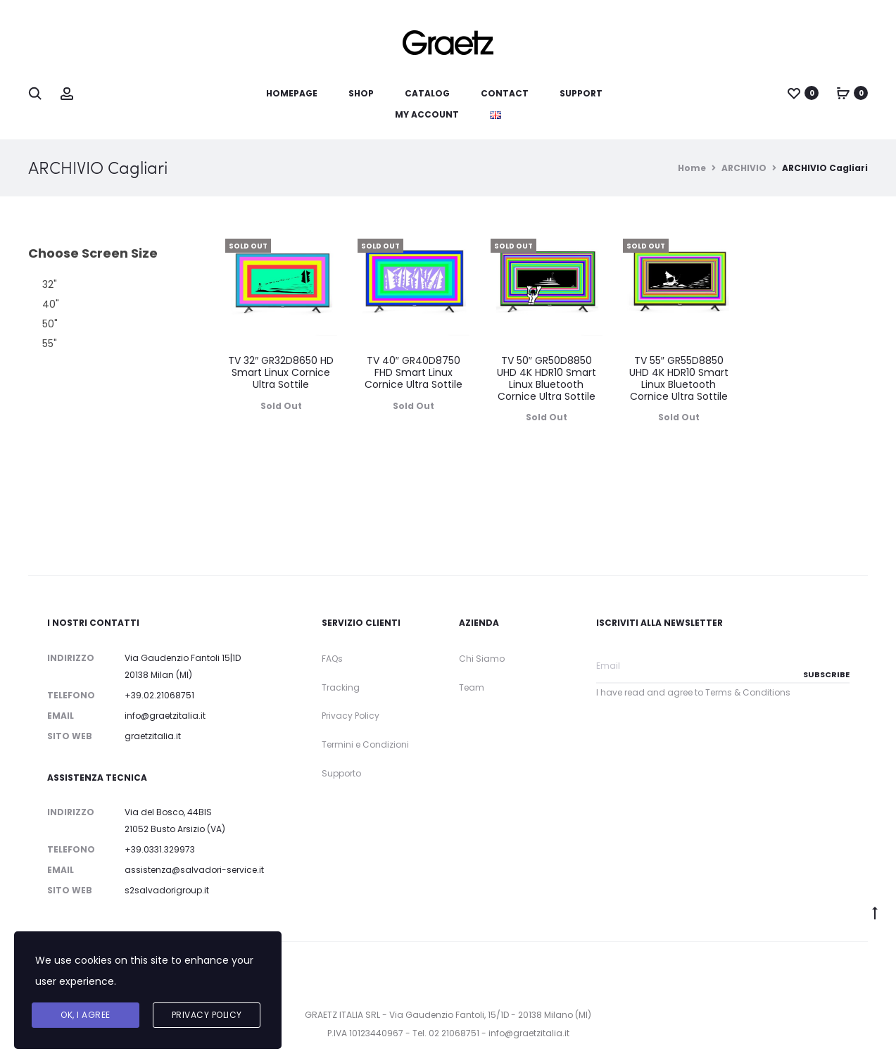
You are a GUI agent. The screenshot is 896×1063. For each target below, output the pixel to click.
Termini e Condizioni (365, 744)
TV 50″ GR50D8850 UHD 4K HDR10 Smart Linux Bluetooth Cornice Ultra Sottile (546, 378)
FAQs (332, 659)
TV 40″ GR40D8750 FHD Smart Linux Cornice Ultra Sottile (413, 372)
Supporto (341, 773)
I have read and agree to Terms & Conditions (693, 692)
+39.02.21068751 (159, 695)
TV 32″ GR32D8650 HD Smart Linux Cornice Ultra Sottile (281, 372)
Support (581, 93)
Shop (361, 93)
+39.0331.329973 (160, 849)
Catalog (427, 93)
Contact (505, 93)
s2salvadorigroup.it (167, 890)
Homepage (291, 93)
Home (692, 168)
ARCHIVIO (743, 168)
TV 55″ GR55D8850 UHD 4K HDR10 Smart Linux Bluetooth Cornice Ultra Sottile (678, 378)
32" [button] (49, 284)
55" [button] (49, 343)
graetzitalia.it (153, 736)
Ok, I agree (86, 1015)
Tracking (341, 687)
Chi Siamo (482, 659)
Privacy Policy (350, 716)
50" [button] (50, 324)
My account (427, 114)
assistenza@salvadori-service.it (194, 870)
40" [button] (50, 304)
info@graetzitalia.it (165, 716)
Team (471, 687)
